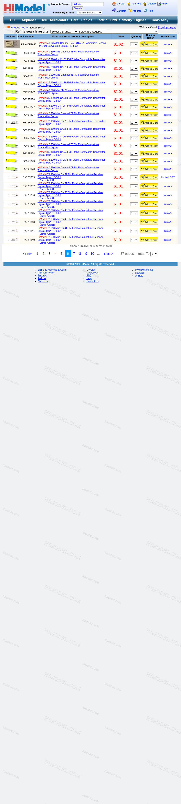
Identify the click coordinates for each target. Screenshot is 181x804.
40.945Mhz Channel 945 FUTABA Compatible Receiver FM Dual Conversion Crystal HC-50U (72, 44)
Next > (108, 253)
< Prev (27, 253)
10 (92, 253)
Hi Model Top (18, 27)
